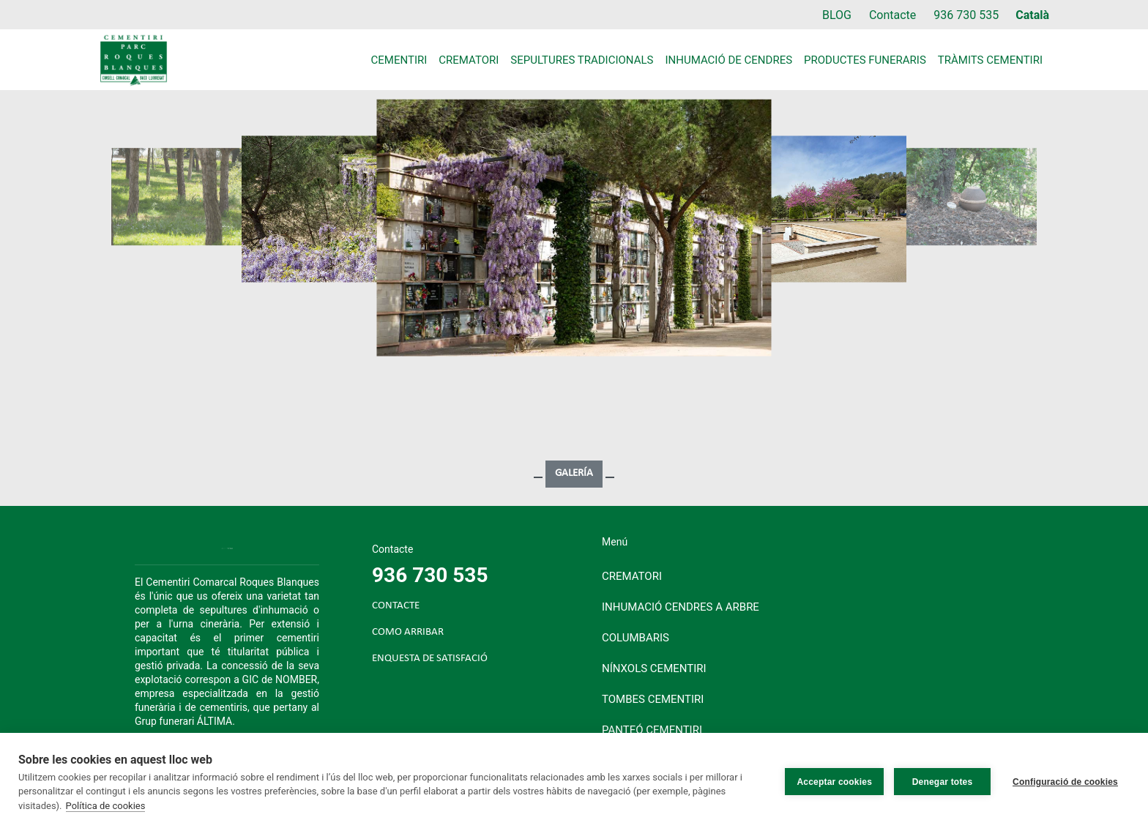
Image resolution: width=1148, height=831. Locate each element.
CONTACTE (396, 605)
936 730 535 (966, 15)
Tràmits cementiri (990, 60)
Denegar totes (942, 782)
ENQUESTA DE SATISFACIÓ (430, 658)
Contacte (892, 15)
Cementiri (399, 60)
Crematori (469, 60)
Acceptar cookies (834, 782)
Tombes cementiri (653, 699)
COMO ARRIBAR (408, 632)
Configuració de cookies (1065, 782)
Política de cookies (106, 805)
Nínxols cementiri (654, 668)
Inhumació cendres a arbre (680, 607)
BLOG (836, 15)
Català (1032, 15)
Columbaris (635, 637)
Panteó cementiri (652, 730)
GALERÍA (574, 473)
